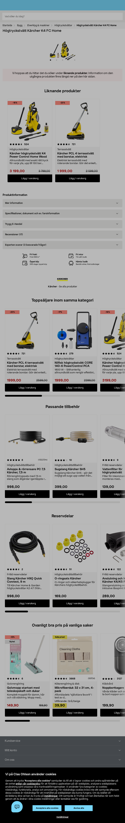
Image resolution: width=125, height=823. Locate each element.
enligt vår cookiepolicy (28, 784)
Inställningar (63, 817)
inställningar (51, 796)
